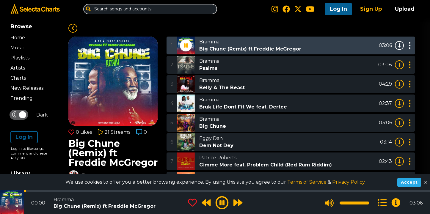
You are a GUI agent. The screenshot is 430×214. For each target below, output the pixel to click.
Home (17, 37)
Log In (338, 9)
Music (17, 48)
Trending (21, 98)
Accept (409, 182)
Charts (18, 78)
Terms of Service (307, 182)
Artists (17, 68)
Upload (405, 9)
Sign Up (371, 9)
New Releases (26, 88)
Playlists (19, 58)
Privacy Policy (348, 182)
